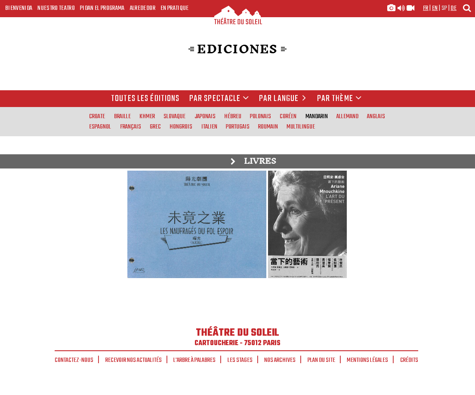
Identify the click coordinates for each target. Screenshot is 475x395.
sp (444, 8)
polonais (260, 116)
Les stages (240, 360)
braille (122, 116)
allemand (347, 116)
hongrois (181, 127)
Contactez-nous (74, 360)
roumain (268, 127)
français (130, 127)
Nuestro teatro (56, 8)
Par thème (339, 99)
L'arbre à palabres (194, 360)
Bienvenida (18, 8)
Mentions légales (367, 360)
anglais (376, 116)
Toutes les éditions (145, 99)
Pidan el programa (102, 8)
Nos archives (280, 360)
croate (97, 116)
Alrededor (142, 8)
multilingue (301, 127)
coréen (288, 116)
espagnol (100, 127)
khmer (147, 116)
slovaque (174, 116)
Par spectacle (219, 99)
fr (426, 8)
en (435, 8)
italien (209, 127)
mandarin (316, 116)
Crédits (409, 360)
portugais (238, 127)
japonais (205, 116)
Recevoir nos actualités (133, 360)
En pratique (174, 8)
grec (155, 127)
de (453, 8)
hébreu (232, 116)
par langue (284, 99)
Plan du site (321, 360)
